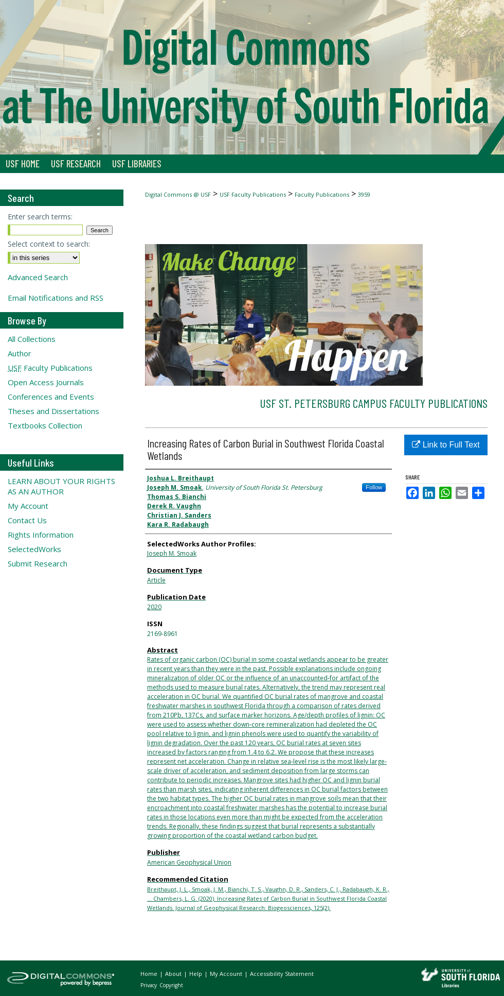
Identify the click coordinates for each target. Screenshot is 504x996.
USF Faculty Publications (253, 194)
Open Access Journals (46, 382)
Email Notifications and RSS (55, 298)
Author (19, 353)
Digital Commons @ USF (178, 194)
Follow (374, 487)
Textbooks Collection (45, 425)
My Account (28, 506)
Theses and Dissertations (53, 411)
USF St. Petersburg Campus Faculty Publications (374, 403)
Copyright (171, 985)
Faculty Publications (322, 194)
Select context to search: (49, 244)
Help (196, 973)
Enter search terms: (40, 216)
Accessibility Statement (282, 973)
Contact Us (27, 520)
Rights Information (41, 534)
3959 (364, 194)
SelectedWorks (34, 549)
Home (149, 973)
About (174, 973)
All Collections (32, 339)
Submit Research (37, 563)
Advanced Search (38, 277)
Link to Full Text (445, 444)
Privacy (149, 985)
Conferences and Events (51, 396)
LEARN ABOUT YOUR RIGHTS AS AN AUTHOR (61, 486)
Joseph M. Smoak (171, 553)
